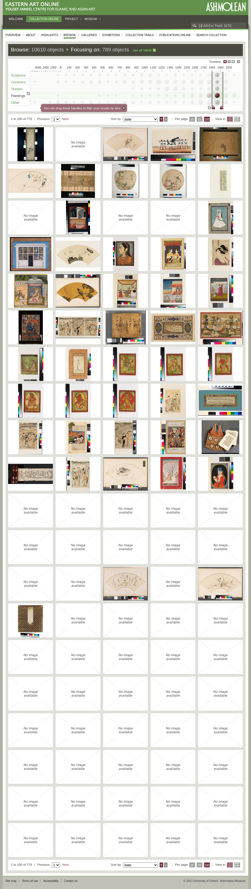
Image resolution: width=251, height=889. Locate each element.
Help (238, 61)
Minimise (229, 61)
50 (199, 119)
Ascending (161, 119)
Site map (10, 880)
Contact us (70, 880)
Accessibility (51, 880)
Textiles (17, 89)
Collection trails (139, 35)
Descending (166, 119)
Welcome (16, 18)
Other (15, 103)
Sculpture (18, 75)
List (237, 119)
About (30, 35)
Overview (12, 35)
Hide (233, 61)
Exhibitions (111, 35)
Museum (91, 18)
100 (207, 119)
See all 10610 (142, 50)
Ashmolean (226, 6)
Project (71, 18)
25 (192, 119)
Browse (70, 35)
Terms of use (30, 880)
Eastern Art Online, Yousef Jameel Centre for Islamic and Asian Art (51, 6)
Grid (230, 119)
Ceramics (18, 82)
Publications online (175, 35)
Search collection (211, 35)
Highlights (49, 35)
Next (65, 119)
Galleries (89, 35)
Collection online (43, 18)
